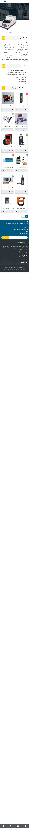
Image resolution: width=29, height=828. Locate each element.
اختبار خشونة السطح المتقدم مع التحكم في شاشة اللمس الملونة (8, 187)
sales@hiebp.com (22, 79)
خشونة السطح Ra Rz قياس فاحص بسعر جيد (7, 167)
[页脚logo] (22, 243)
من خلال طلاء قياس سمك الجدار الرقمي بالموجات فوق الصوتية (21, 147)
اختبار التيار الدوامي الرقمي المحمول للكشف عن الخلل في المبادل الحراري (8, 106)
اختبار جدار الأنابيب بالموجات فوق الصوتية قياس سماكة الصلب (21, 187)
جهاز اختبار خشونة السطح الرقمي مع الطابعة (8, 126)
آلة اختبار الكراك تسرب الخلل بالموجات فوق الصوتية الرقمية (7, 147)
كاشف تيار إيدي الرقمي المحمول (21, 126)
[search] (19, 237)
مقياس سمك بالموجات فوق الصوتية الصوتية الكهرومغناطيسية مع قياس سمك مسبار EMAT (21, 106)
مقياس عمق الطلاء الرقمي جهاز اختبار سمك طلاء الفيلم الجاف (21, 167)
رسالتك (19, 109)
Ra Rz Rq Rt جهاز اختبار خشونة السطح (8, 208)
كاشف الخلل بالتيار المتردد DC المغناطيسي (21, 208)
